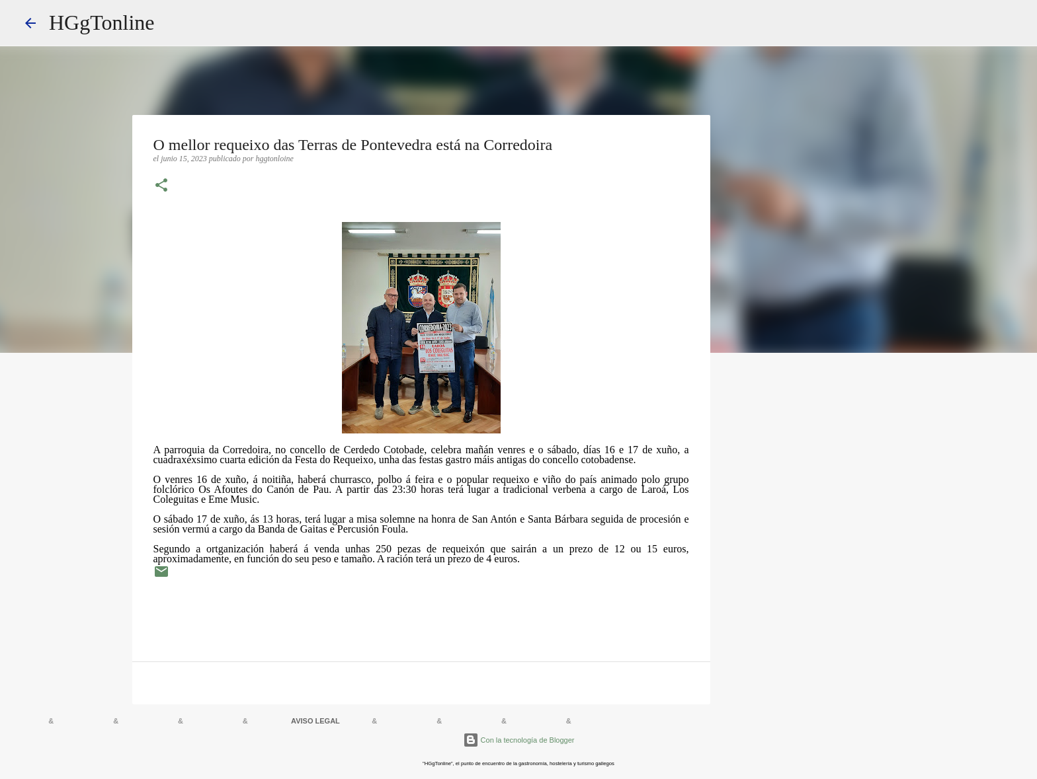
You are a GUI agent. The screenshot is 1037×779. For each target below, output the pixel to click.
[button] (161, 186)
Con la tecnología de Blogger (519, 740)
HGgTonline (102, 22)
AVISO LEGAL (315, 721)
